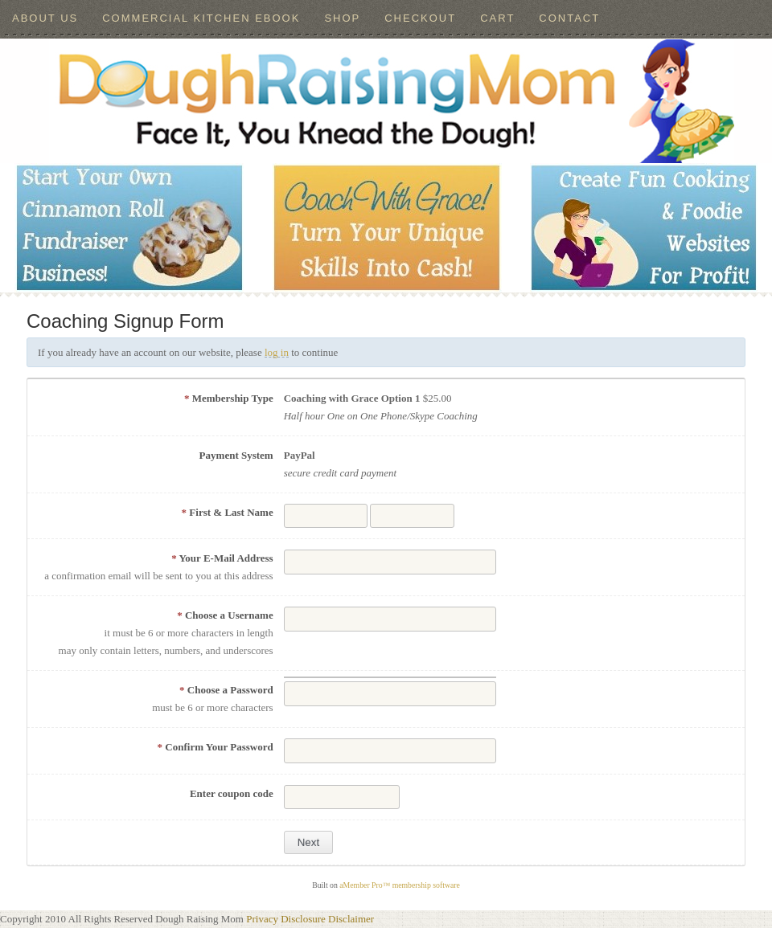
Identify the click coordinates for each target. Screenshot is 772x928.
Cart (497, 18)
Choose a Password (226, 690)
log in (277, 352)
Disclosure (303, 919)
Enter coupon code (231, 793)
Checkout (420, 18)
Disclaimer (351, 919)
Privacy (262, 919)
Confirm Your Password (215, 747)
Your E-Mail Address (222, 558)
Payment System (236, 455)
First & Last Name (227, 512)
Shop (342, 18)
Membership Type (228, 398)
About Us (45, 18)
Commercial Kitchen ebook (201, 18)
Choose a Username (225, 615)
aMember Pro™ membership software (399, 885)
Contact (569, 18)
